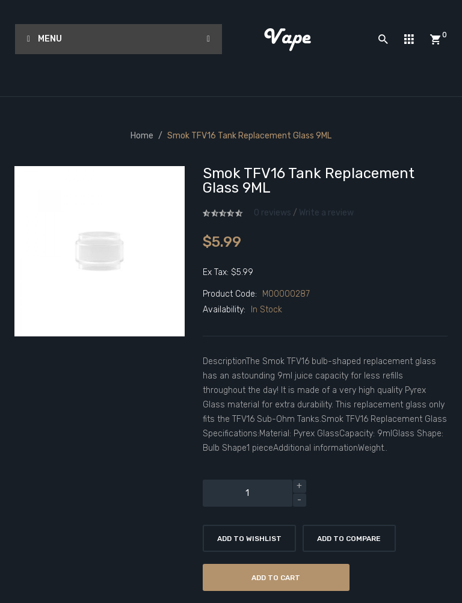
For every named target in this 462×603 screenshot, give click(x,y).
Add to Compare (349, 538)
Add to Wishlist (249, 538)
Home (142, 136)
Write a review (326, 213)
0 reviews (272, 213)
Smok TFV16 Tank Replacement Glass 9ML (249, 136)
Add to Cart (275, 578)
